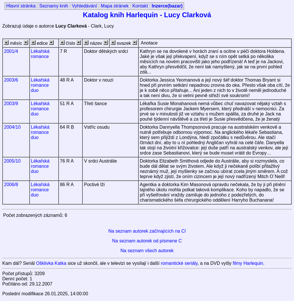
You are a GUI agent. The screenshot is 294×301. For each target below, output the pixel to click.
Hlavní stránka (21, 5)
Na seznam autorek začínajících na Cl (146, 231)
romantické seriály (179, 263)
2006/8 (11, 184)
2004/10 (12, 127)
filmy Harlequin (248, 263)
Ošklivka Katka (51, 263)
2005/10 (12, 161)
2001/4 (11, 51)
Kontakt (140, 5)
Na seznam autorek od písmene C (147, 240)
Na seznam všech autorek (147, 250)
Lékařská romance (40, 54)
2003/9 (11, 103)
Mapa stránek (115, 5)
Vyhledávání (84, 5)
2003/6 (11, 80)
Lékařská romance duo (40, 85)
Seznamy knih (53, 5)
